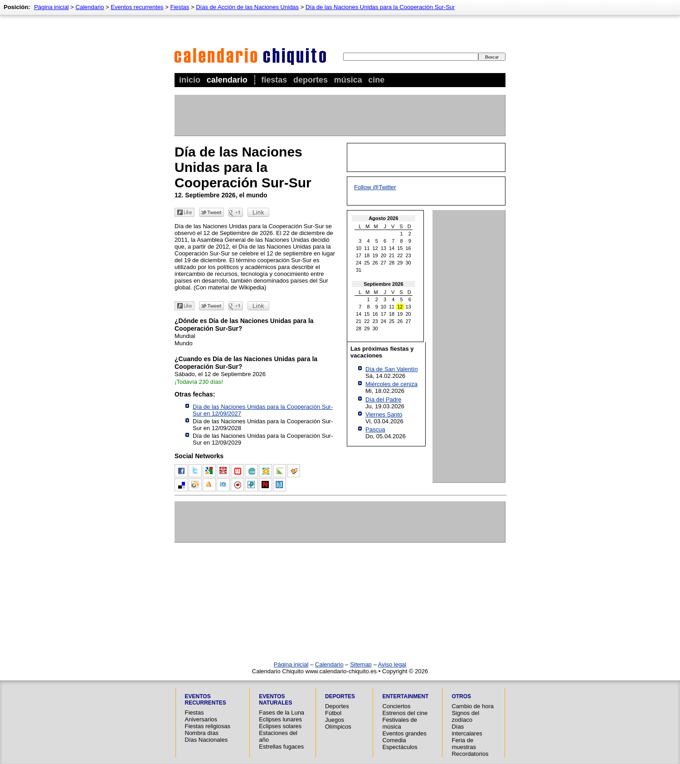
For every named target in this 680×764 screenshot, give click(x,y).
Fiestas (274, 79)
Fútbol (333, 713)
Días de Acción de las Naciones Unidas (247, 7)
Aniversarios (201, 719)
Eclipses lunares (280, 719)
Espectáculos (399, 747)
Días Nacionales (206, 739)
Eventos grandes (404, 733)
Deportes (310, 79)
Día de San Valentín (391, 369)
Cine (376, 79)
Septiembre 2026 (383, 284)
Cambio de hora (473, 706)
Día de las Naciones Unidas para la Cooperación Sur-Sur (380, 7)
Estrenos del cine (404, 713)
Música (348, 79)
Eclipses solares (280, 726)
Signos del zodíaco (465, 716)
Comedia (394, 740)
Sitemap (361, 664)
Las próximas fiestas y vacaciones (381, 352)
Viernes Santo (383, 414)
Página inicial (51, 7)
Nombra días (202, 733)
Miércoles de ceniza (391, 384)
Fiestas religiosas (207, 726)
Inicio (189, 79)
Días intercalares (467, 730)
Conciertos (396, 706)
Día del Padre (383, 399)
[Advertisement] (340, 115)
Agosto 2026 (383, 218)
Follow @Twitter (375, 187)
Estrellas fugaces (281, 746)
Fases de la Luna (281, 712)
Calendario (227, 79)
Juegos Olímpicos (338, 723)
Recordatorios (470, 753)
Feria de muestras (464, 743)
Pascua (375, 429)
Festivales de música (399, 723)
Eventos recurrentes (137, 7)
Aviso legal (392, 664)
